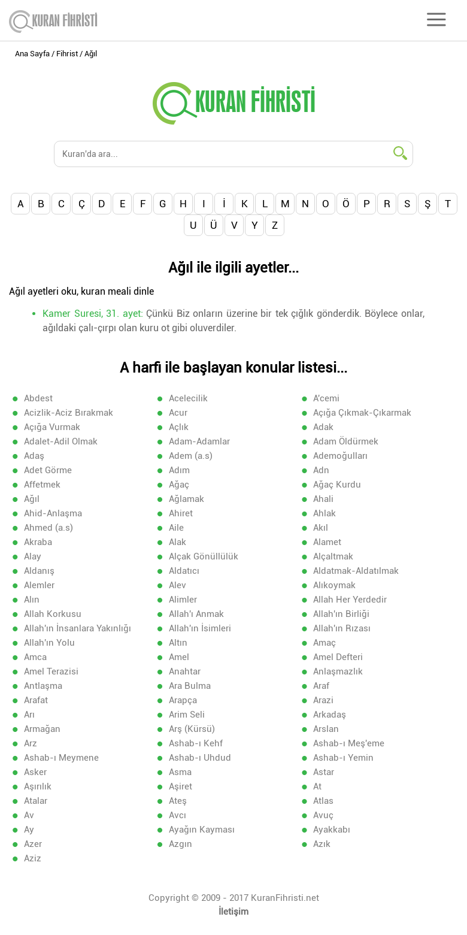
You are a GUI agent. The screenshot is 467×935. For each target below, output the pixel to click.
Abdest (38, 398)
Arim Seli (187, 714)
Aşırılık (37, 786)
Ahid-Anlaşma (53, 513)
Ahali (323, 499)
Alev (177, 585)
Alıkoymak (334, 585)
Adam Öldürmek (345, 441)
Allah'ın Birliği (341, 614)
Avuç (323, 815)
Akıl (320, 527)
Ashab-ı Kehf (196, 743)
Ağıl (32, 499)
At (317, 786)
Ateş (178, 800)
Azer (33, 844)
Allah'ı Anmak (196, 614)
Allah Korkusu (52, 614)
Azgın (180, 844)
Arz (30, 743)
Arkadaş (329, 714)
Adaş (34, 455)
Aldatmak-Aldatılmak (356, 570)
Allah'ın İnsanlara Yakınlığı (77, 628)
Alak (177, 542)
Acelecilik (188, 398)
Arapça (183, 700)
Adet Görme (48, 470)
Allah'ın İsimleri (200, 628)
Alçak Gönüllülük (203, 556)
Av (29, 815)
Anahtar (185, 671)
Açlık (179, 427)
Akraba (38, 542)
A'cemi (326, 398)
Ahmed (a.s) (48, 527)
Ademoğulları (340, 455)
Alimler (183, 599)
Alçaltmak (333, 556)
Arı (29, 714)
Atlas (323, 800)
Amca (35, 657)
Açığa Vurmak (52, 427)
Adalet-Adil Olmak (61, 441)
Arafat (36, 700)
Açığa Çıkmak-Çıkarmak (362, 412)
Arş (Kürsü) (192, 729)
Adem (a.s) (191, 455)
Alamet (327, 542)
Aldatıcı (184, 570)
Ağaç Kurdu (337, 484)
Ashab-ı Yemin (343, 757)
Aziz (32, 858)
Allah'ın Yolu (49, 642)
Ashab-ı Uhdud (200, 757)
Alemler (39, 585)
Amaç (324, 642)
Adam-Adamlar (199, 441)
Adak (323, 427)
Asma (180, 772)
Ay (29, 829)
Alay (32, 556)
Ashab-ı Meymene (61, 757)
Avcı (177, 815)
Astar (323, 772)
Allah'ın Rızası (342, 628)
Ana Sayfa (32, 53)
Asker (35, 772)
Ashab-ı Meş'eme (348, 743)
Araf (321, 685)
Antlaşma (43, 685)
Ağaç (179, 484)
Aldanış (39, 570)
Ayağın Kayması (202, 829)
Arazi (323, 700)
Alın (32, 599)
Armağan (42, 729)
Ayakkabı (331, 829)
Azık (321, 844)
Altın (178, 642)
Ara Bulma (190, 685)
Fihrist (67, 53)
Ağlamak (186, 499)
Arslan (326, 729)
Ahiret (181, 513)
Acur (178, 412)
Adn (321, 470)
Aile (176, 527)
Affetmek (42, 484)
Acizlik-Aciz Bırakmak (68, 412)
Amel (179, 657)
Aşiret (180, 786)
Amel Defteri (338, 657)
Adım (179, 470)
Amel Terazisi (51, 671)
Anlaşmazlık (338, 671)
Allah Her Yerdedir (350, 599)
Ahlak (324, 513)
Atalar (35, 800)
